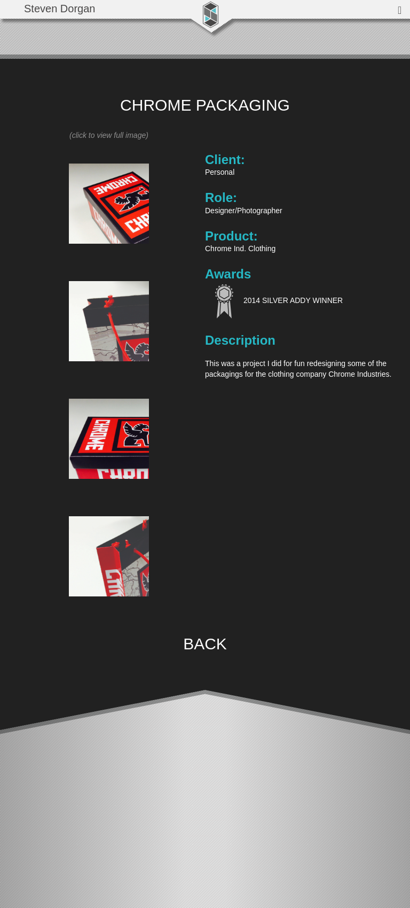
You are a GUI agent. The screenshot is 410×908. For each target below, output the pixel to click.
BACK (205, 644)
